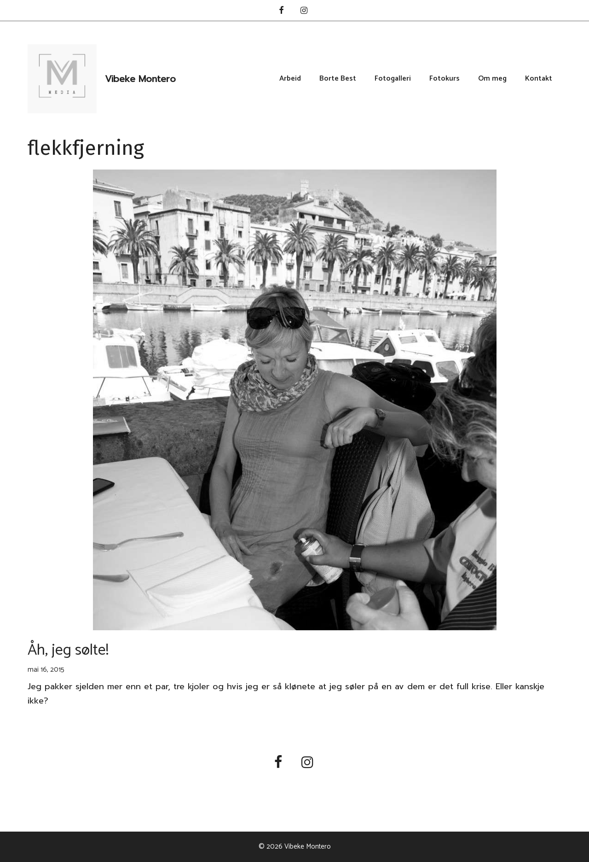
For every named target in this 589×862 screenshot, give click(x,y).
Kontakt (538, 79)
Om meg (492, 79)
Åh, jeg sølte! (68, 650)
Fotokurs (444, 79)
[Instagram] (304, 11)
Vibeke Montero (140, 79)
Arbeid (290, 79)
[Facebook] (281, 11)
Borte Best (337, 79)
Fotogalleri (393, 79)
